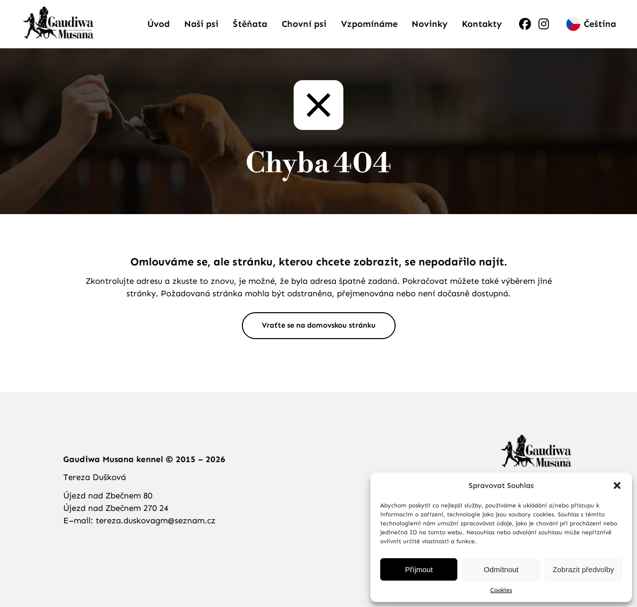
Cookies (501, 590)
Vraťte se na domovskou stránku (318, 338)
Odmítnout (501, 569)
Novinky (429, 29)
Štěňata (250, 29)
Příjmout (419, 569)
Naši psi (201, 29)
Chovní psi (304, 29)
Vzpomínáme (369, 29)
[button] (617, 485)
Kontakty (482, 29)
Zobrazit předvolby (583, 569)
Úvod (158, 29)
